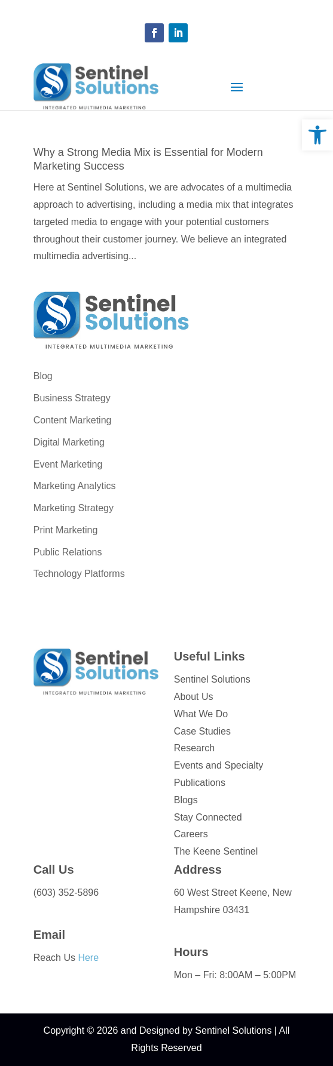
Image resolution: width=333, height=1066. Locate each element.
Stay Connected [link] (208, 817)
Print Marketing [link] (65, 530)
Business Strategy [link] (72, 398)
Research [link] (194, 748)
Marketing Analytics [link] (74, 486)
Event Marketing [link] (68, 464)
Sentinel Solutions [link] (212, 679)
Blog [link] (43, 376)
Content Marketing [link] (72, 420)
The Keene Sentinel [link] (216, 851)
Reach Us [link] (66, 958)
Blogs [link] (186, 800)
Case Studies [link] (202, 731)
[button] (154, 32)
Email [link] (49, 934)
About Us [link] (193, 697)
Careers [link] (191, 834)
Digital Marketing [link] (69, 442)
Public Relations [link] (67, 552)
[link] (317, 134)
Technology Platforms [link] (79, 574)
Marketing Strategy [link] (73, 508)
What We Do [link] (201, 714)
